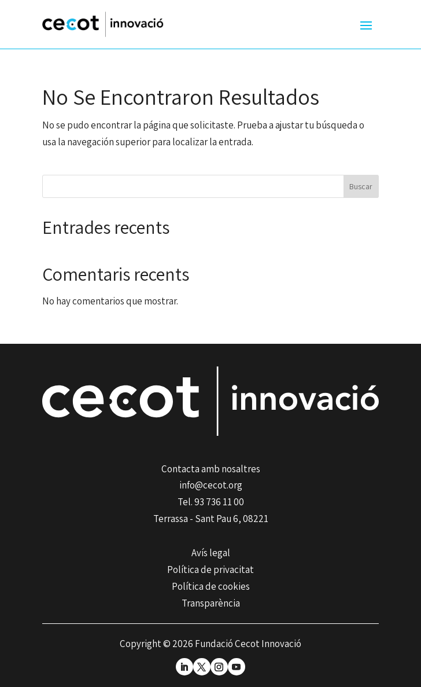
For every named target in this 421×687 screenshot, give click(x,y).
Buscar (360, 186)
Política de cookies (211, 586)
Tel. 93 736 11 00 (211, 501)
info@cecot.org (210, 485)
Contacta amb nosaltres (210, 468)
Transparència (211, 603)
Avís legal (210, 552)
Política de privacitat (210, 569)
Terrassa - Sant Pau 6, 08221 (210, 518)
